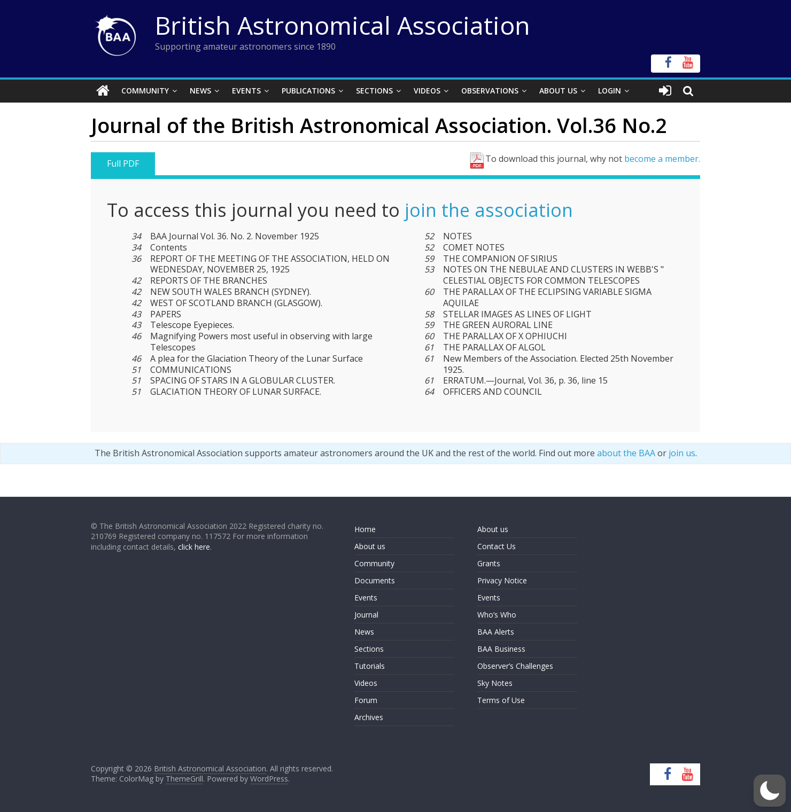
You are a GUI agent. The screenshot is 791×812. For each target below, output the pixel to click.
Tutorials (369, 666)
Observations (489, 90)
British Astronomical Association (342, 25)
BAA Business (501, 649)
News (200, 90)
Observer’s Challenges (515, 666)
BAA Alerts (495, 632)
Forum (365, 700)
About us (369, 546)
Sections (374, 90)
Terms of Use (501, 700)
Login (609, 90)
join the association (489, 210)
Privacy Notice (502, 580)
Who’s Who (496, 615)
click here (194, 547)
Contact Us (496, 546)
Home (365, 529)
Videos (427, 90)
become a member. (662, 159)
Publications (308, 90)
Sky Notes (495, 683)
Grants (488, 563)
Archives (368, 717)
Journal (366, 615)
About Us (558, 90)
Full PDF (123, 163)
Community (145, 90)
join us (682, 453)
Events (246, 90)
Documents (374, 580)
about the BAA (626, 453)
